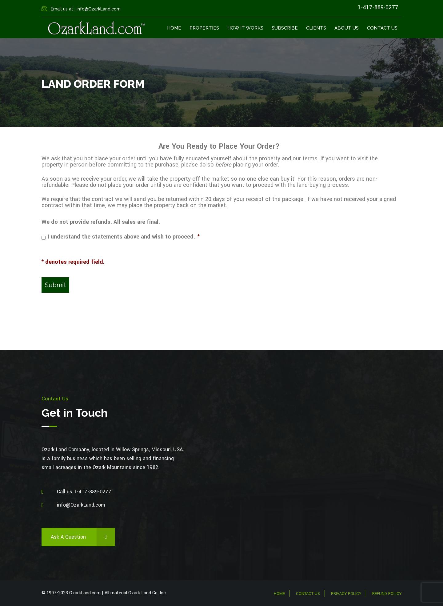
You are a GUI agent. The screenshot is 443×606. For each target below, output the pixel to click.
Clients (316, 28)
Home (174, 28)
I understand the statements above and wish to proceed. (124, 237)
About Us (346, 28)
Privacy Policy (346, 593)
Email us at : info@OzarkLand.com (81, 8)
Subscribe (285, 28)
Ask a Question (83, 537)
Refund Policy (386, 593)
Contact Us (382, 28)
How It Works (245, 28)
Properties (204, 28)
